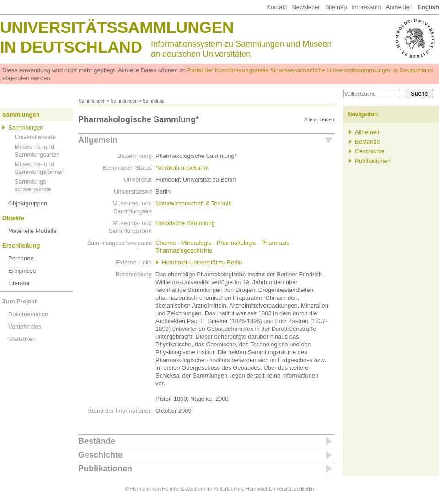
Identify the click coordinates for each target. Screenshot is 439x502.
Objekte (13, 218)
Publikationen (105, 468)
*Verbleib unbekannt (182, 167)
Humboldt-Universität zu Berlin (202, 262)
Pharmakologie (237, 242)
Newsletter (306, 7)
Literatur (19, 283)
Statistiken (22, 338)
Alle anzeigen (319, 119)
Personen (21, 258)
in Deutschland (71, 47)
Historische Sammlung (185, 223)
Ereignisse (22, 270)
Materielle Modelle (32, 230)
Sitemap (336, 7)
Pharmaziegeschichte (183, 250)
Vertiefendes (24, 326)
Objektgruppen (27, 203)
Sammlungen (92, 100)
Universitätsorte (35, 137)
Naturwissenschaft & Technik (193, 203)
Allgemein (98, 140)
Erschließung (21, 245)
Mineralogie (196, 242)
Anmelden (399, 7)
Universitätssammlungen (117, 27)
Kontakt (277, 7)
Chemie (165, 242)
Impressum (366, 7)
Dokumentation (28, 314)
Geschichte (100, 454)
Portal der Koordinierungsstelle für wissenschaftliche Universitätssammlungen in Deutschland (310, 70)
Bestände (96, 441)
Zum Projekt (19, 301)
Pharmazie (275, 242)
